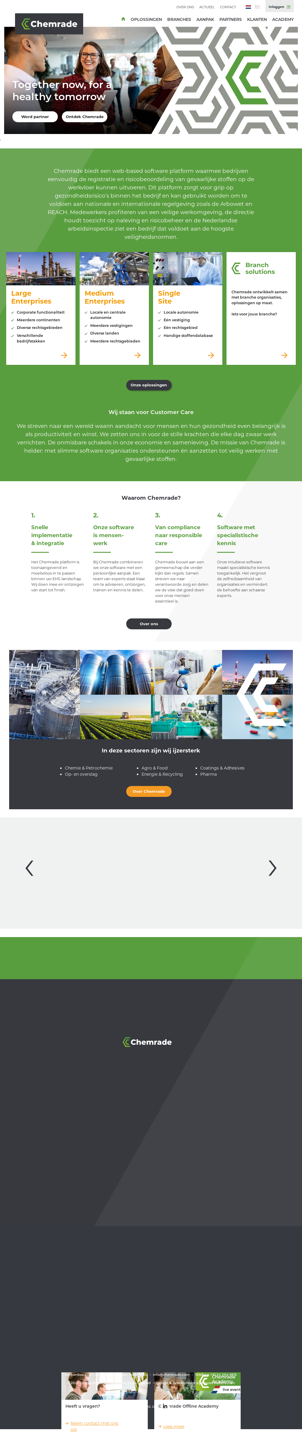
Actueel (207, 7)
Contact (228, 7)
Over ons (185, 7)
